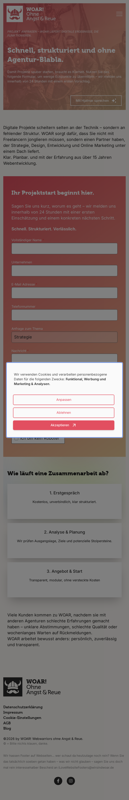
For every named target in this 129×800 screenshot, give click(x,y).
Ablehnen (64, 413)
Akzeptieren (60, 425)
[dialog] (65, 399)
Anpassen (63, 400)
